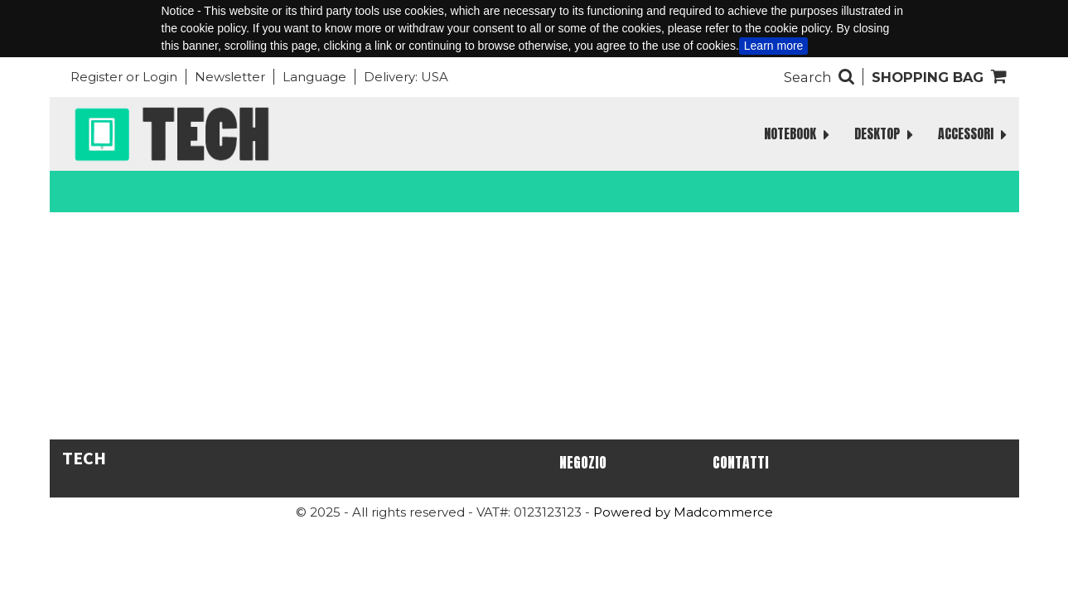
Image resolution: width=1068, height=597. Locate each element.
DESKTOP (883, 134)
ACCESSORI (972, 134)
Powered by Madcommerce (683, 512)
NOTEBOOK (796, 134)
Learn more (774, 45)
